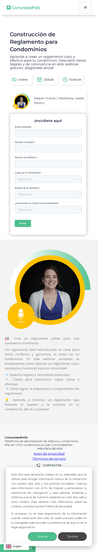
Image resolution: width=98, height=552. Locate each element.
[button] (85, 7)
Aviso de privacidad (49, 454)
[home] (23, 7)
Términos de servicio (49, 459)
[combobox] (16, 546)
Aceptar (42, 536)
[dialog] (49, 506)
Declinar (72, 536)
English (13, 546)
